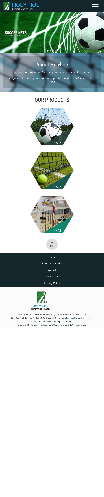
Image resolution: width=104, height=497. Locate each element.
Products (52, 270)
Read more (37, 379)
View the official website (60, 379)
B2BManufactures (58, 324)
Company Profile (52, 263)
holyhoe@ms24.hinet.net (78, 317)
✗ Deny (52, 344)
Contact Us (52, 276)
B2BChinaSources (77, 324)
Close (52, 330)
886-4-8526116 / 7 (25, 317)
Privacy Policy (52, 283)
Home (52, 257)
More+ (58, 142)
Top (52, 244)
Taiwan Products (39, 324)
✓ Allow (52, 340)
